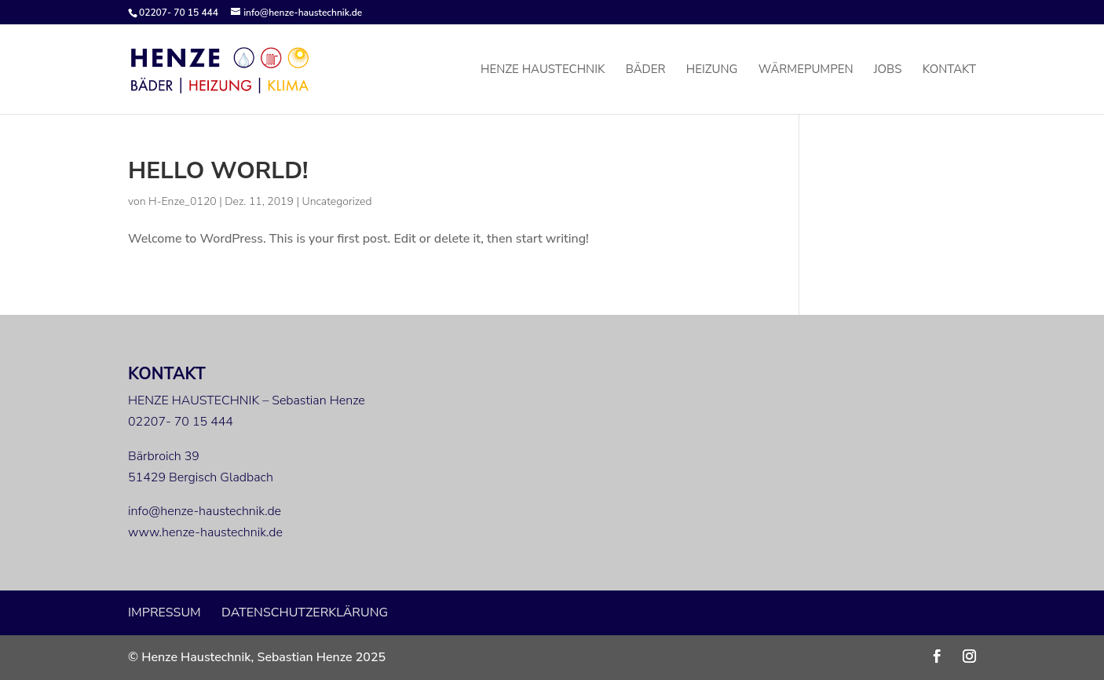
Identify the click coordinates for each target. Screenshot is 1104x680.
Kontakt (949, 70)
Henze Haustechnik (543, 70)
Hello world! (218, 171)
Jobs (888, 70)
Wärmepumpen (806, 70)
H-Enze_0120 (182, 201)
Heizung (712, 70)
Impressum (164, 612)
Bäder (646, 70)
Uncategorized (337, 201)
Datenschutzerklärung (304, 612)
